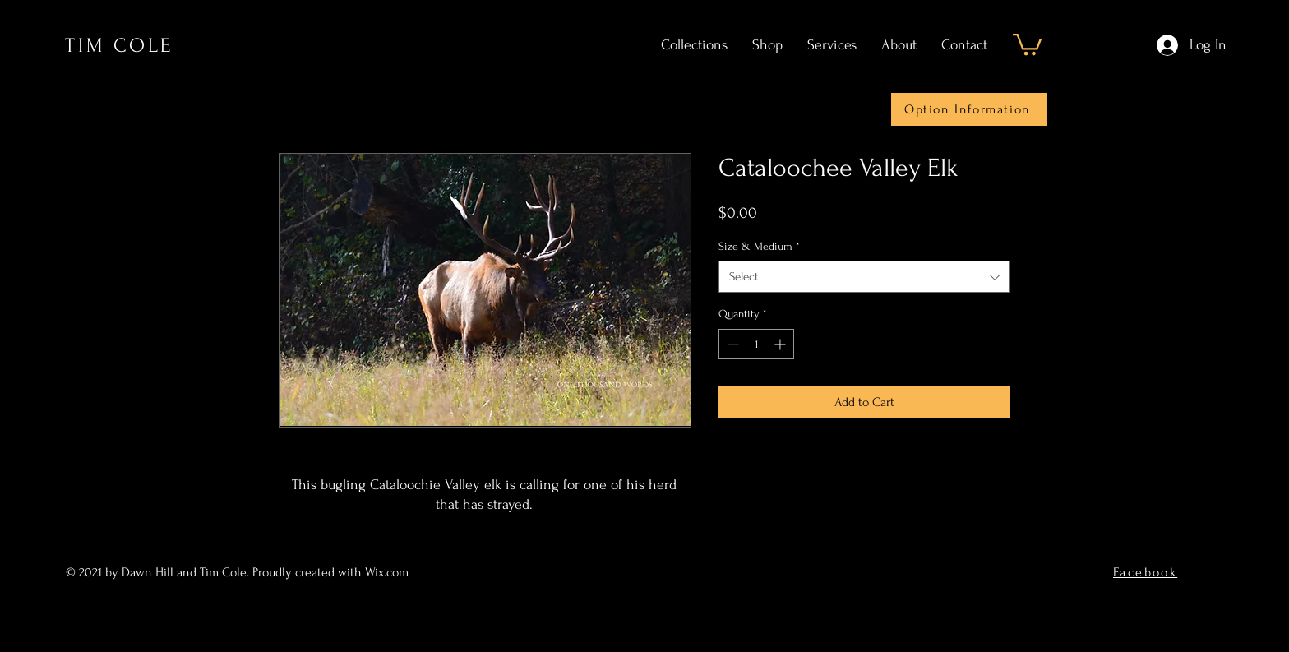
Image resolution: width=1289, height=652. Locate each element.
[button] (1027, 43)
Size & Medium (759, 246)
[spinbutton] (756, 344)
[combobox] (864, 277)
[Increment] (781, 344)
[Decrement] (731, 344)
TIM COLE (119, 46)
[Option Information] (969, 109)
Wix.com (388, 572)
